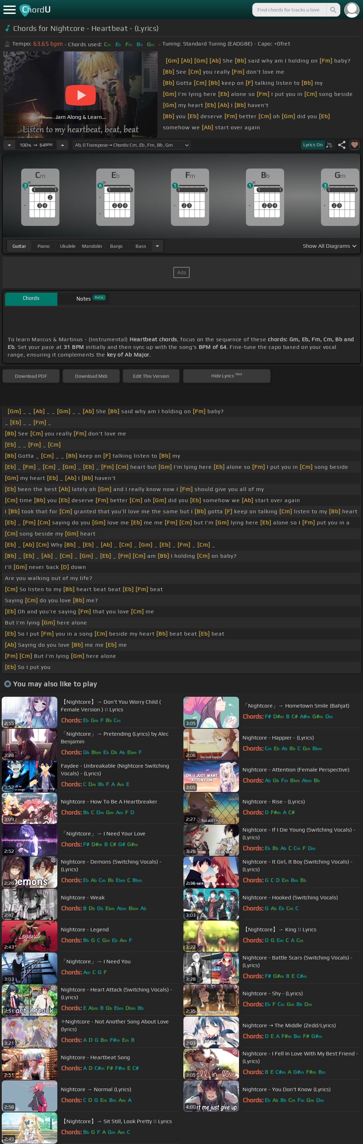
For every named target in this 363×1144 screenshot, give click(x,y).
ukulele (67, 246)
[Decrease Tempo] (9, 145)
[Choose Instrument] (157, 245)
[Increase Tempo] (62, 145)
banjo (116, 246)
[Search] (333, 10)
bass (140, 246)
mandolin (92, 246)
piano (44, 246)
